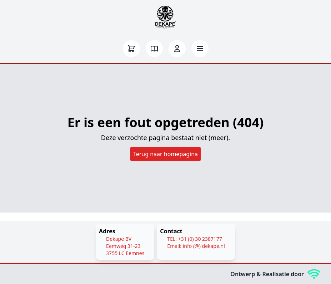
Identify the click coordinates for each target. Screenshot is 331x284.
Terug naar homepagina (165, 154)
